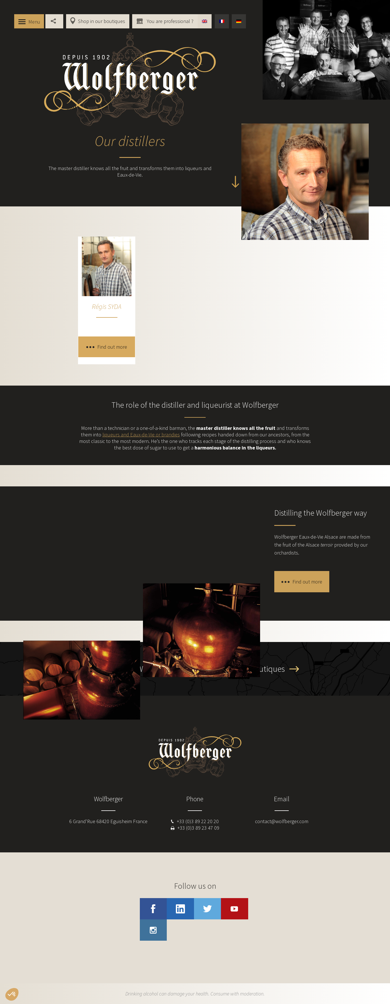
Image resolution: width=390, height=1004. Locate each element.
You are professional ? (169, 21)
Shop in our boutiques (101, 21)
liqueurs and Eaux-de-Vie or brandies (141, 434)
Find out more (112, 347)
